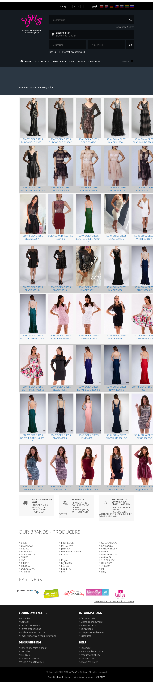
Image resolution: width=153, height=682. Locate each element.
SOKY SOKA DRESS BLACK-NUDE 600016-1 (32, 189)
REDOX (65, 565)
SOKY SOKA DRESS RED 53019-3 (60, 237)
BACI (63, 571)
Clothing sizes (88, 658)
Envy (103, 571)
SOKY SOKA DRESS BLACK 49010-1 (116, 337)
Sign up (52, 51)
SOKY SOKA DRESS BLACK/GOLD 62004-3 (60, 141)
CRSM (24, 542)
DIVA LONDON (109, 554)
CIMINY (25, 562)
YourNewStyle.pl (79, 671)
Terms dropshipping (30, 628)
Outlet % (94, 61)
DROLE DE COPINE (71, 551)
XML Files (25, 651)
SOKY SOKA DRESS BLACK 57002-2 (61, 189)
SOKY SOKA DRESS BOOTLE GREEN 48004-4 (88, 238)
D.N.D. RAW (67, 545)
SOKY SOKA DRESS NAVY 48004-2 (116, 388)
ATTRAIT (25, 571)
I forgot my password (73, 51)
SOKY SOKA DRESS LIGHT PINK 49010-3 (61, 337)
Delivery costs (88, 618)
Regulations (87, 628)
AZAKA (64, 554)
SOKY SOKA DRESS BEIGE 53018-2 (116, 237)
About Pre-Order (89, 661)
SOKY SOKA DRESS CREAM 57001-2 (116, 189)
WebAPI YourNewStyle (32, 661)
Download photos (29, 658)
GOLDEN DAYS (109, 542)
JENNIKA (65, 548)
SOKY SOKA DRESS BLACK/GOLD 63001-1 (33, 141)
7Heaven (105, 565)
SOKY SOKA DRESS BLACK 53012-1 (89, 289)
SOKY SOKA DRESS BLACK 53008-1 (116, 289)
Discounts (86, 635)
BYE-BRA (66, 568)
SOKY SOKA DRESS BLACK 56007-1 (33, 237)
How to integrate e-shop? (33, 647)
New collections (63, 61)
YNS (23, 560)
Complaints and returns (93, 632)
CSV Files (25, 654)
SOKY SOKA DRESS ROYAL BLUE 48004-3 (88, 388)
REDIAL (25, 548)
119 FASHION (108, 560)
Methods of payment (91, 621)
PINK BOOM (67, 542)
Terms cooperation (30, 625)
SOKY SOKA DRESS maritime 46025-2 (33, 488)
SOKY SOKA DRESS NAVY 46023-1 (116, 488)
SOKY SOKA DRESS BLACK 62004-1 (116, 141)
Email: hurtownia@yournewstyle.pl (38, 635)
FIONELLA (26, 551)
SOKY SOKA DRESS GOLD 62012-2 (89, 141)
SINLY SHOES (28, 554)
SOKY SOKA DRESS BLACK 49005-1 (61, 388)
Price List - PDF (89, 625)
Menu (127, 61)
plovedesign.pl (63, 677)
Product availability (90, 654)
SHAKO (25, 557)
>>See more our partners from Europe (114, 601)
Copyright (85, 647)
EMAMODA (27, 545)
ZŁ (71, 6)
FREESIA (25, 565)
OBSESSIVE (107, 562)
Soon (81, 61)
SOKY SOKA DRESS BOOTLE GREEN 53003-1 (32, 338)
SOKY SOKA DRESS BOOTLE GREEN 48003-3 (32, 438)
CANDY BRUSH (109, 548)
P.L (102, 568)
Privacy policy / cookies (93, 651)
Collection (42, 61)
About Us (25, 618)
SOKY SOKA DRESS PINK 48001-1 (89, 437)
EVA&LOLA (107, 545)
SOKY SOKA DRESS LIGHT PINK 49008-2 (33, 388)
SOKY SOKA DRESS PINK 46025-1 (61, 488)
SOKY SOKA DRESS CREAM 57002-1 (89, 189)
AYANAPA (106, 557)
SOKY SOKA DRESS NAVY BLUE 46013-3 (116, 437)
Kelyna (64, 560)
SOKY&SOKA (27, 568)
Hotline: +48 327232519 (32, 632)
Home (25, 61)
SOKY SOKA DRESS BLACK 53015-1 (61, 289)
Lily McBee (66, 562)
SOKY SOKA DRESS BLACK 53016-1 (33, 289)
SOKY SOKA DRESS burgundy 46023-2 (89, 488)
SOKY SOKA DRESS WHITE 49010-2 (89, 337)
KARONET (100, 677)
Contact (24, 621)
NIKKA (104, 551)
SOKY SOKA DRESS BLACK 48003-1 (61, 437)
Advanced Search (125, 26)
